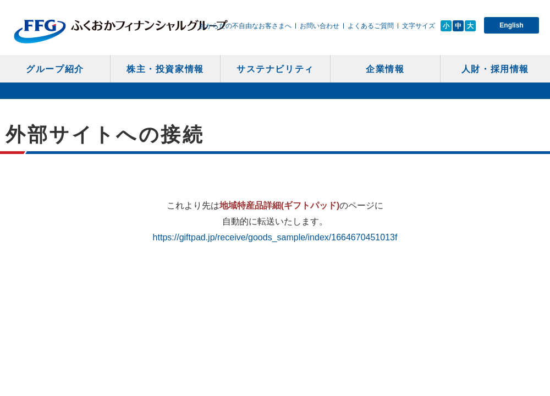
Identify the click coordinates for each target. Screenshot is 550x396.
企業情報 (385, 69)
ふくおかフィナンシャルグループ (121, 31)
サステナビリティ (275, 69)
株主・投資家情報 (165, 69)
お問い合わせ (319, 26)
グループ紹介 (55, 69)
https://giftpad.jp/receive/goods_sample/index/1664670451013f (275, 237)
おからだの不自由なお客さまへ (245, 26)
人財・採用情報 (495, 69)
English (511, 25)
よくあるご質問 (371, 26)
